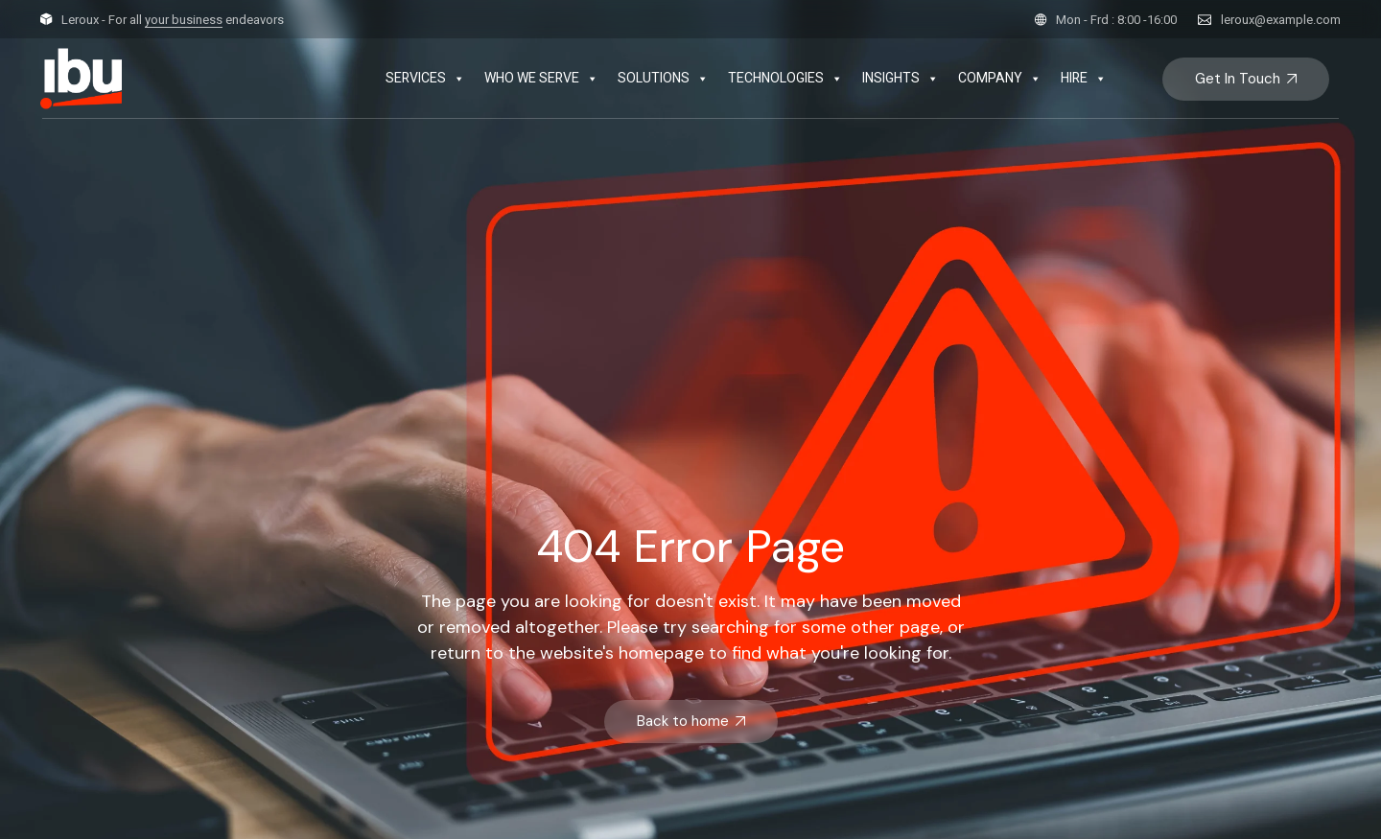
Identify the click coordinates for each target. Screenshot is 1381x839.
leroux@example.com (1281, 20)
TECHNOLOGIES (785, 78)
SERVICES (425, 78)
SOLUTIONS (663, 78)
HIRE (1084, 78)
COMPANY (1000, 78)
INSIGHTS (900, 78)
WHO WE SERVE (541, 78)
